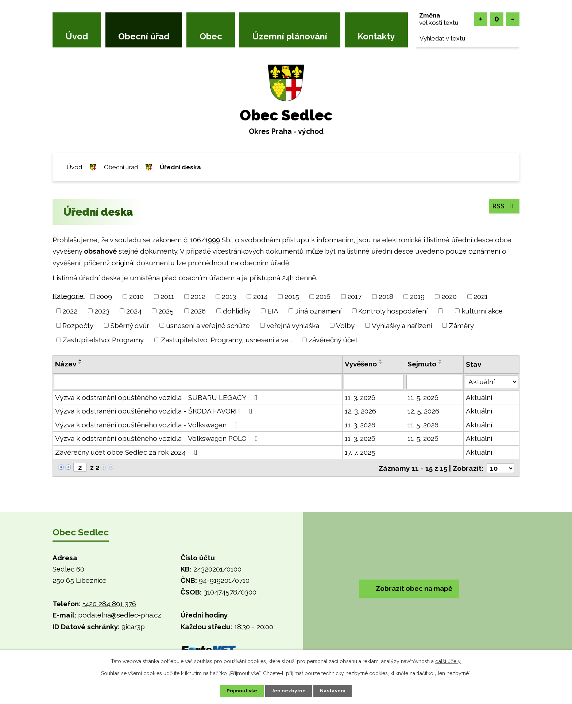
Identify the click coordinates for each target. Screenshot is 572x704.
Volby (345, 325)
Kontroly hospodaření (393, 311)
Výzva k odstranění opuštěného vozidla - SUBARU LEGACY (157, 397)
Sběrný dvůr (130, 325)
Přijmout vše (238, 690)
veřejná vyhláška (293, 325)
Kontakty (376, 36)
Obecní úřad (143, 36)
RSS (502, 206)
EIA (272, 311)
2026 (198, 311)
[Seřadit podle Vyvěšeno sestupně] (381, 363)
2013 (229, 296)
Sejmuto (422, 364)
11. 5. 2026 (423, 397)
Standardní (496, 19)
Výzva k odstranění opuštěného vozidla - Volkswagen (147, 425)
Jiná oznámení (318, 311)
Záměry (461, 325)
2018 (386, 296)
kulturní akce (482, 311)
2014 (260, 296)
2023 (101, 311)
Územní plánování (289, 36)
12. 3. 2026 (360, 411)
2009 (104, 296)
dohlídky (237, 311)
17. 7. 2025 (360, 452)
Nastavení (337, 690)
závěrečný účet (333, 340)
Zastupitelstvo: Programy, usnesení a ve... (226, 340)
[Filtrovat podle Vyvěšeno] (374, 382)
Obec (211, 36)
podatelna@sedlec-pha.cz (119, 614)
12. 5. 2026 (424, 411)
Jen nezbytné (289, 690)
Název (65, 364)
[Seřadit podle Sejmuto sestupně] (441, 363)
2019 (417, 296)
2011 (167, 296)
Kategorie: (69, 296)
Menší (512, 19)
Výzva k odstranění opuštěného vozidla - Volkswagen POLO (157, 438)
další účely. (448, 660)
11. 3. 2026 (360, 397)
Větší (480, 19)
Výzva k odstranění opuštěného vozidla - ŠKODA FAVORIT (155, 411)
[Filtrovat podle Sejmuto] (435, 382)
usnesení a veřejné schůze (208, 325)
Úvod (76, 36)
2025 (166, 311)
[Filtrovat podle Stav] (491, 381)
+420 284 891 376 (109, 603)
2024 (134, 311)
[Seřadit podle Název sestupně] (80, 363)
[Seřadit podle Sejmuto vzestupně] (441, 360)
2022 (69, 311)
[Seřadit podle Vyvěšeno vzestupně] (381, 360)
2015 (292, 296)
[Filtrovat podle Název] (197, 382)
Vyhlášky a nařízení (402, 325)
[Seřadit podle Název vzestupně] (80, 360)
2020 (449, 296)
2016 (323, 296)
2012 (198, 296)
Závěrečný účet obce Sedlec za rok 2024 (127, 452)
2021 (481, 296)
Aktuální (479, 397)
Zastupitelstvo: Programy (103, 340)
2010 (136, 296)
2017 (354, 296)
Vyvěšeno (361, 364)
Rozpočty (77, 325)
